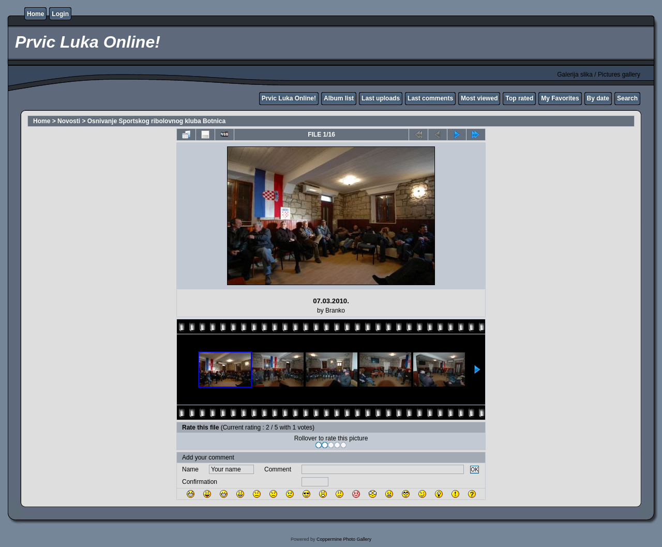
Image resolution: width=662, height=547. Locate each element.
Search (627, 98)
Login (60, 14)
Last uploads (381, 98)
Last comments (430, 98)
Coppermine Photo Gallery (344, 539)
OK (474, 469)
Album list (339, 98)
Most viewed (479, 98)
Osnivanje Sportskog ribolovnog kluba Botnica (156, 121)
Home (35, 14)
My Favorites (560, 98)
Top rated (519, 98)
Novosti (68, 121)
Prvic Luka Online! (289, 98)
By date (598, 98)
